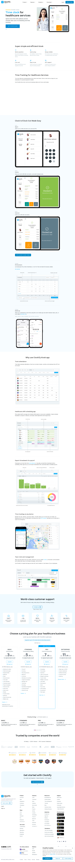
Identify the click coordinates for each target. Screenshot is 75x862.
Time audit (6, 679)
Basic (21, 814)
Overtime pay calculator (49, 834)
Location (33, 812)
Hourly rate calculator (49, 832)
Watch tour (38, 642)
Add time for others (7, 669)
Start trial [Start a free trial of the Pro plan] (41, 695)
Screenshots (43, 690)
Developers (47, 819)
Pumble (45, 559)
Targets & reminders (26, 679)
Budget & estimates (45, 676)
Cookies (21, 859)
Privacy (29, 859)
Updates (33, 852)
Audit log (61, 676)
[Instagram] (65, 841)
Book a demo (7, 803)
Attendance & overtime (27, 678)
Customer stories (48, 807)
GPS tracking (43, 688)
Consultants (47, 821)
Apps (21, 799)
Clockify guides (48, 799)
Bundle (33, 850)
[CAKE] (6, 847)
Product (24, 2)
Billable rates (6, 699)
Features (32, 2)
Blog (45, 805)
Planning (21, 828)
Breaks (5, 692)
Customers (22, 803)
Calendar (34, 803)
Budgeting (22, 834)
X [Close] (72, 848)
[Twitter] (61, 841)
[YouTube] (63, 841)
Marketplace (34, 854)
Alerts (42, 685)
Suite (33, 848)
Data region (43, 692)
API (20, 807)
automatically (32, 463)
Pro (20, 817)
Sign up (3, 808)
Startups (46, 817)
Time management (48, 801)
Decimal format (7, 678)
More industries (48, 825)
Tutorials (46, 803)
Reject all (58, 858)
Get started (17, 269)
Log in (63, 2)
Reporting (22, 832)
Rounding (24, 685)
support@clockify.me (61, 807)
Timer (33, 797)
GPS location (43, 518)
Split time (5, 695)
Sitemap (37, 859)
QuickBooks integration (27, 686)
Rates (33, 807)
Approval (24, 674)
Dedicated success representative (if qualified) (7, 705)
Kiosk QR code (25, 690)
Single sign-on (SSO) (63, 669)
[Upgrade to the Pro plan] (46, 662)
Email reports (43, 683)
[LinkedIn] (59, 841)
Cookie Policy (52, 854)
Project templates (7, 685)
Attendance (22, 830)
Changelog (22, 805)
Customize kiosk (26, 688)
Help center (59, 797)
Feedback (59, 801)
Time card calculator (48, 830)
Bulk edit (5, 674)
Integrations (22, 801)
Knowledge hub (48, 797)
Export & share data (7, 697)
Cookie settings (68, 858)
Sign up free (69, 2)
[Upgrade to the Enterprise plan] (65, 662)
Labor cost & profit (44, 674)
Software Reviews (48, 809)
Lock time (24, 676)
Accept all (47, 858)
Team (33, 820)
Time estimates (7, 681)
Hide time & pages (7, 671)
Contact (58, 799)
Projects (33, 809)
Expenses (43, 672)
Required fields (6, 672)
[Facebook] (57, 841)
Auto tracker (34, 805)
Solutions (40, 2)
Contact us (37, 607)
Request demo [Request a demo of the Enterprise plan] (61, 679)
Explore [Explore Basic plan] (4, 702)
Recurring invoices (26, 672)
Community (59, 805)
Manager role (25, 681)
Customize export (7, 683)
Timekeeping (22, 826)
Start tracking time (37, 782)
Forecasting (43, 671)
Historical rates (6, 686)
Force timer (43, 686)
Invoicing (24, 671)
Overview (22, 797)
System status (59, 803)
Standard (21, 815)
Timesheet (34, 799)
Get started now (12, 26)
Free (21, 812)
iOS (25, 314)
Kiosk (5, 676)
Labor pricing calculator (49, 836)
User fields (43, 681)
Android (22, 314)
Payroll (21, 836)
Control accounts (63, 674)
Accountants (47, 823)
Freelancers (47, 814)
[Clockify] (5, 797)
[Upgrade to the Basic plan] (9, 662)
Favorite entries (7, 693)
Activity (33, 810)
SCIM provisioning (63, 672)
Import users (6, 690)
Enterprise (22, 819)
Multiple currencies (44, 679)
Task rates (24, 683)
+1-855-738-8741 (60, 809)
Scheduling (43, 669)
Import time (6, 688)
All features (34, 826)
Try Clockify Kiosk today (23, 255)
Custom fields (43, 678)
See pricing (22, 821)
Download (49, 2)
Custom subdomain (63, 671)
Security (33, 859)
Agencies (46, 815)
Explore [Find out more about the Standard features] (22, 693)
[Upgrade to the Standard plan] (28, 662)
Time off (24, 669)
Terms (25, 859)
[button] (37, 730)
